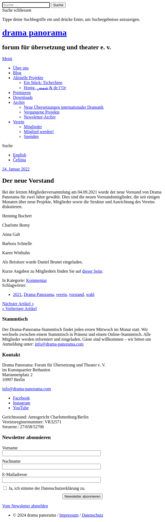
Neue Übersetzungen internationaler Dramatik (63, 107)
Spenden (31, 136)
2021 (17, 294)
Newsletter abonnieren (82, 496)
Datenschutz (92, 515)
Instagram (21, 403)
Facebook (21, 398)
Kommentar (36, 280)
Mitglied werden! (39, 131)
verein (61, 294)
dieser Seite (92, 271)
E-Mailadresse (14, 474)
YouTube (21, 407)
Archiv (19, 102)
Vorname (10, 448)
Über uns (21, 68)
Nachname (11, 461)
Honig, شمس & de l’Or (45, 87)
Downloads (23, 97)
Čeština (19, 159)
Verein (18, 122)
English (19, 155)
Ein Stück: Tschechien (43, 82)
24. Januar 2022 (16, 169)
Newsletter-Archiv (40, 117)
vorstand (76, 294)
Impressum (69, 515)
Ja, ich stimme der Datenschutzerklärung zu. (47, 488)
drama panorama (34, 32)
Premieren (22, 92)
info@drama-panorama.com (59, 344)
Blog (17, 72)
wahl (90, 294)
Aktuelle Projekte (28, 77)
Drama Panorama (39, 294)
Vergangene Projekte (42, 112)
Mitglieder (33, 126)
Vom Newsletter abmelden (25, 506)
